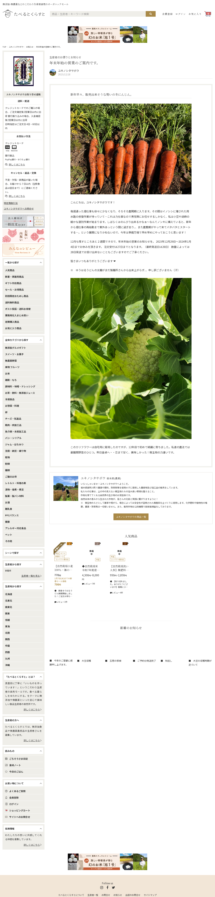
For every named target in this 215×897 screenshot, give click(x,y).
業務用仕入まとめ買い (16, 315)
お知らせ (29, 46)
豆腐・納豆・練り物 (15, 450)
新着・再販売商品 (14, 276)
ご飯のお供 (11, 476)
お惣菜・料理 (12, 405)
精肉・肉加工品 (13, 425)
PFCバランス (12, 515)
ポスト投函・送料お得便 (18, 309)
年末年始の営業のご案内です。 (49, 46)
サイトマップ (150, 895)
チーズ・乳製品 (13, 418)
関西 (7, 639)
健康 (7, 521)
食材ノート (13, 765)
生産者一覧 (92, 895)
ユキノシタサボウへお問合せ (19, 208)
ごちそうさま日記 (16, 758)
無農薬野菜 (11, 360)
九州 (7, 658)
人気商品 (9, 270)
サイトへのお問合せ (17, 817)
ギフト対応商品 (13, 283)
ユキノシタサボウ (16, 46)
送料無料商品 (12, 302)
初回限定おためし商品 (16, 296)
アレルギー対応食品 (15, 528)
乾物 (7, 457)
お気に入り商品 (13, 328)
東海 (7, 626)
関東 (7, 613)
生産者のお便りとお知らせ (65, 57)
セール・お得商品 (14, 289)
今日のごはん (14, 771)
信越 (7, 620)
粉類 (7, 463)
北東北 (8, 600)
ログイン (180, 14)
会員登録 (167, 14)
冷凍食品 (9, 399)
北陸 (7, 632)
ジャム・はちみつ (14, 444)
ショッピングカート (17, 810)
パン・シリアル (13, 438)
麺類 (7, 470)
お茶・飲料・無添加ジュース (20, 392)
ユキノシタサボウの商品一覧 (131, 516)
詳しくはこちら (33, 709)
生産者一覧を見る (31, 575)
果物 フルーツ (12, 367)
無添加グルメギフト (15, 347)
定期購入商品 (12, 321)
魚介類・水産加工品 (15, 431)
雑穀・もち (11, 380)
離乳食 (8, 508)
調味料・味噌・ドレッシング (20, 386)
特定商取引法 (11, 203)
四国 (7, 652)
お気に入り (195, 14)
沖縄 (7, 665)
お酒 (7, 502)
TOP (4, 46)
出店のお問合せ (132, 895)
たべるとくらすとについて (71, 895)
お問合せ (106, 895)
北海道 (8, 594)
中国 (7, 645)
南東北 (8, 607)
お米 (7, 373)
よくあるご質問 (15, 791)
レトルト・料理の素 (15, 483)
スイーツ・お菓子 (14, 354)
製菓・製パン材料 (14, 496)
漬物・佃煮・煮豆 (14, 489)
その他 (8, 541)
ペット (8, 534)
